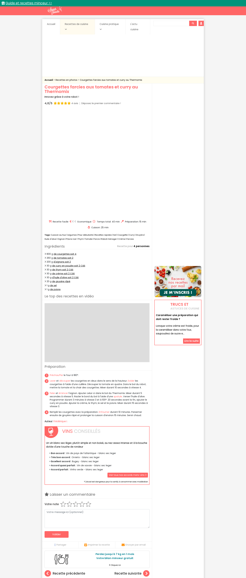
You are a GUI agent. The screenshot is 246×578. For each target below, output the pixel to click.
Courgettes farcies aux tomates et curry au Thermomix (111, 80)
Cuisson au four (58, 128)
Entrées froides (116, 538)
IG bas (147, 538)
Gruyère (140, 128)
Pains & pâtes (189, 538)
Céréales (115, 535)
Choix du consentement (159, 568)
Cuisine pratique (109, 26)
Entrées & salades (72, 538)
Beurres (87, 535)
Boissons (100, 535)
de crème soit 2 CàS (63, 167)
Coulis (191, 535)
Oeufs (174, 538)
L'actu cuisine (134, 26)
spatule (118, 290)
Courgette (123, 128)
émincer (63, 286)
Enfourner (104, 305)
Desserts (52, 538)
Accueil (51, 24)
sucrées (143, 541)
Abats (53, 535)
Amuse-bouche (70, 535)
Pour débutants (85, 128)
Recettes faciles (80, 528)
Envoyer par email (134, 438)
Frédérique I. (60, 315)
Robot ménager (109, 132)
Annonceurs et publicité (61, 565)
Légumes (72, 128)
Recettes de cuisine (76, 26)
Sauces (105, 541)
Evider (131, 274)
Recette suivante (132, 467)
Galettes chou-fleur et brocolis (135, 502)
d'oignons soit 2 (62, 155)
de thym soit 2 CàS (62, 163)
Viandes (156, 541)
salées (92, 541)
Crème (121, 132)
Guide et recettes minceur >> (28, 3)
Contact (82, 565)
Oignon (61, 132)
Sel (114, 128)
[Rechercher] (193, 23)
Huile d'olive (50, 132)
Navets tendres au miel (97, 502)
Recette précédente (65, 467)
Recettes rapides (103, 128)
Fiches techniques (139, 528)
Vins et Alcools (173, 541)
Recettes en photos (67, 80)
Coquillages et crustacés (170, 535)
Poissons (79, 541)
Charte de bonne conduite (171, 565)
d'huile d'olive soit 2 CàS (65, 171)
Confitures (130, 535)
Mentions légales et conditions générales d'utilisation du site (122, 565)
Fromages (134, 538)
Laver (53, 274)
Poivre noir (71, 132)
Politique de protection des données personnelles (116, 568)
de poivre (55, 183)
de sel (53, 179)
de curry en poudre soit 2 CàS (68, 159)
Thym (80, 132)
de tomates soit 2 (63, 151)
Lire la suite (191, 305)
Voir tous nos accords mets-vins (128, 368)
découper (64, 274)
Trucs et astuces (167, 528)
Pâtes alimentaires (60, 541)
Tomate (88, 132)
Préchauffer (56, 268)
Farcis (97, 132)
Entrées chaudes (94, 538)
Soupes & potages (124, 541)
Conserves (146, 535)
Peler (52, 286)
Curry (131, 128)
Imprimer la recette (97, 438)
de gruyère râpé (61, 175)
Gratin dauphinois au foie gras (65, 502)
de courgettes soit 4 (65, 147)
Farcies (130, 132)
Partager (60, 438)
